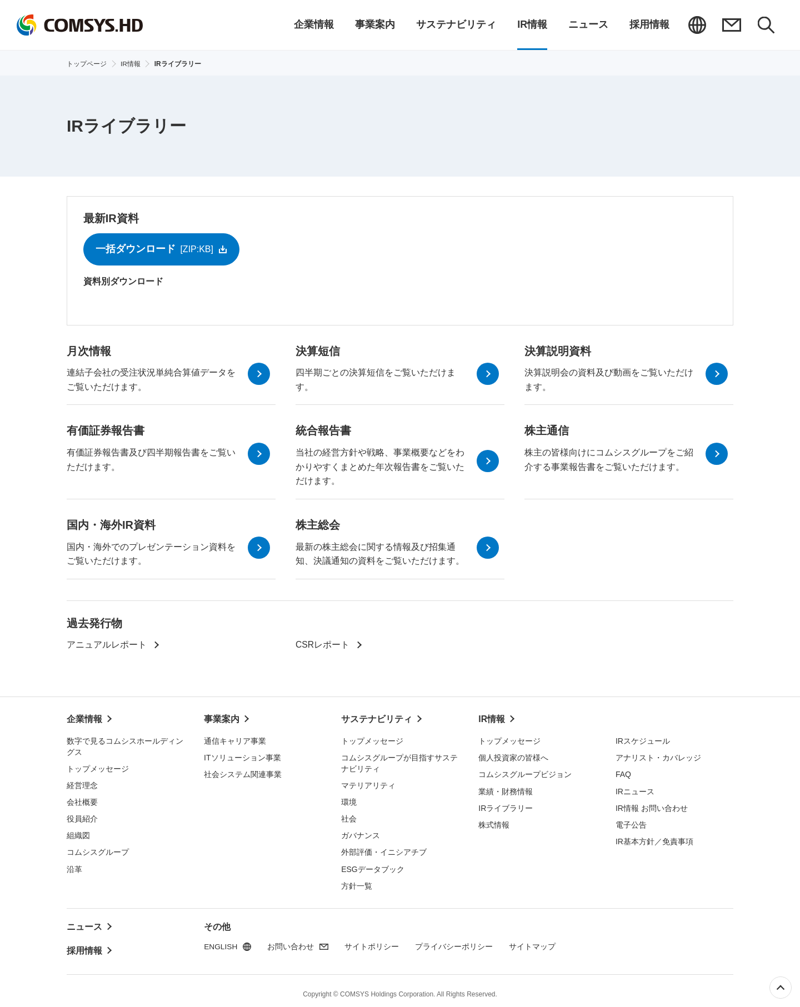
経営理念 (82, 784)
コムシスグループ (98, 851)
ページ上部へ (780, 987)
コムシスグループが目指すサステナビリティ (399, 763)
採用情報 (84, 946)
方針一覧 (356, 884)
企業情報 (84, 719)
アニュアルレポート (107, 646)
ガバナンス (360, 834)
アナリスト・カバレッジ (658, 757)
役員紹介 (82, 818)
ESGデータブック (372, 868)
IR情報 (491, 719)
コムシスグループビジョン (525, 773)
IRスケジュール (643, 740)
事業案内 (221, 719)
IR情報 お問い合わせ (652, 807)
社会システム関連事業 (243, 773)
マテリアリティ (368, 784)
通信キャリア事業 (235, 740)
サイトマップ (533, 945)
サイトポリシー (373, 945)
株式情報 (493, 823)
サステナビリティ (376, 719)
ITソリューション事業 (242, 757)
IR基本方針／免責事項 (654, 840)
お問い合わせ (731, 25)
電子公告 (631, 823)
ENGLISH (697, 25)
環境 (349, 801)
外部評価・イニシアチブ (384, 851)
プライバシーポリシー (455, 945)
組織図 (78, 834)
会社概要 (82, 801)
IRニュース (635, 790)
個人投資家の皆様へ (513, 757)
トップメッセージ (98, 768)
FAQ (623, 773)
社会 (349, 818)
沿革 (74, 868)
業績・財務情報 (505, 790)
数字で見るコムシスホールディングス (125, 746)
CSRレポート (323, 646)
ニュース (84, 925)
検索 (766, 25)
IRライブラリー (505, 807)
